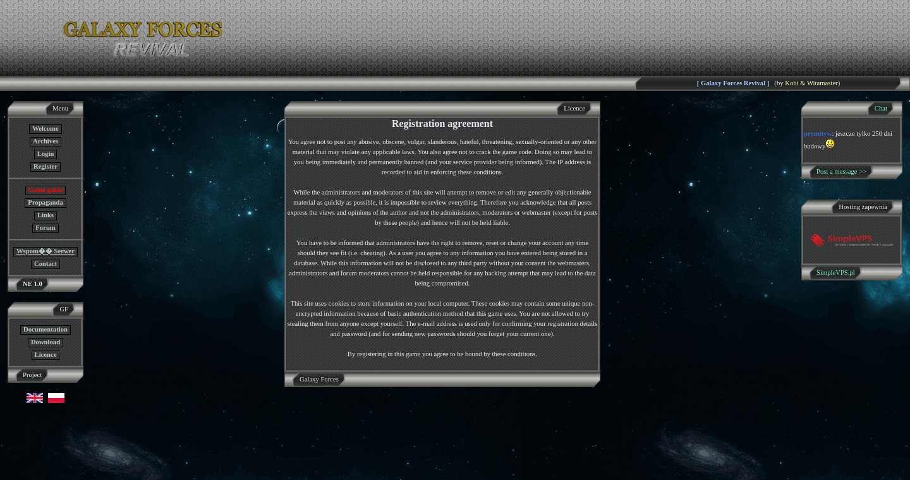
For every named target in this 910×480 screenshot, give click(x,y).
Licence (46, 354)
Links (45, 215)
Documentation (45, 329)
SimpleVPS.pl (835, 272)
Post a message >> (841, 171)
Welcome (45, 128)
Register (45, 166)
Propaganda (45, 202)
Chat (881, 108)
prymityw (818, 133)
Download (45, 342)
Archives (45, 141)
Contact (45, 263)
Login (45, 153)
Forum (45, 227)
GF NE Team (131, 472)
